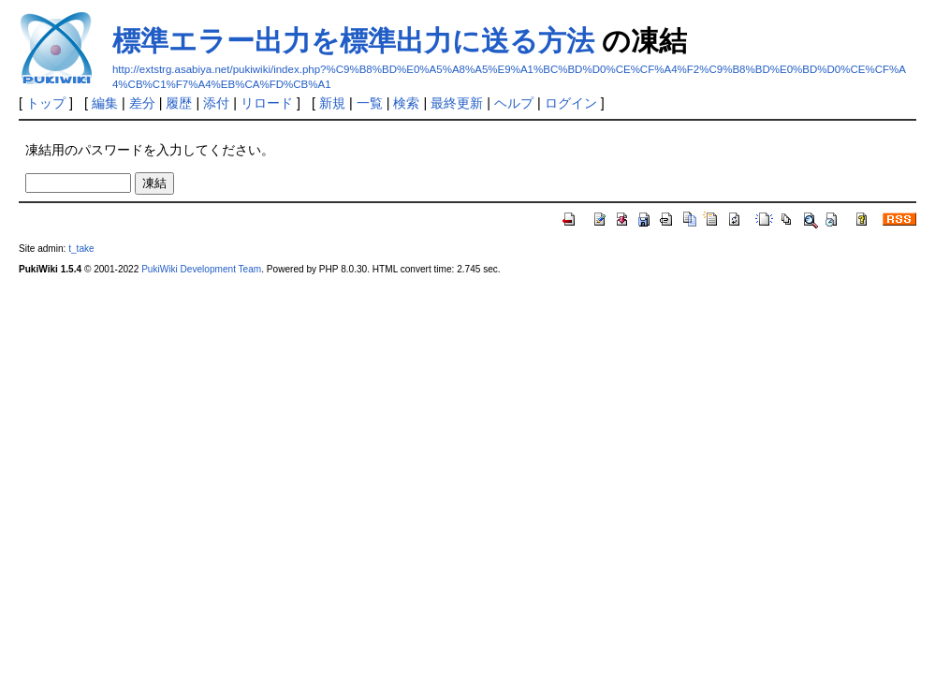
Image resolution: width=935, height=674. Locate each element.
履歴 (179, 102)
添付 (216, 102)
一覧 (370, 102)
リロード (267, 102)
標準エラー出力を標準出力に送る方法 (353, 40)
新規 (332, 102)
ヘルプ (513, 102)
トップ (46, 102)
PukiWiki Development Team (201, 269)
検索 (406, 102)
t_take (81, 248)
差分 (142, 102)
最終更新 (457, 102)
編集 (105, 102)
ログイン (571, 102)
